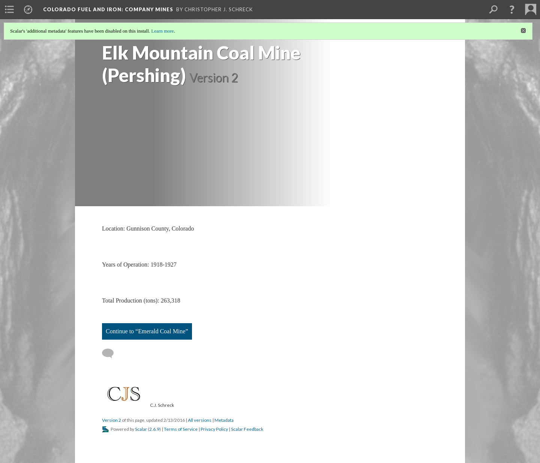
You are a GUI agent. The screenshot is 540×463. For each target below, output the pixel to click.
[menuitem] (9, 9)
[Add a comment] (111, 353)
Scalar (141, 429)
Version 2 (111, 420)
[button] (511, 9)
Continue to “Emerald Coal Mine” (147, 331)
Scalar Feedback (247, 429)
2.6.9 (154, 429)
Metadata (224, 420)
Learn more (162, 31)
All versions (200, 420)
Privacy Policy (214, 429)
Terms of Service (181, 429)
